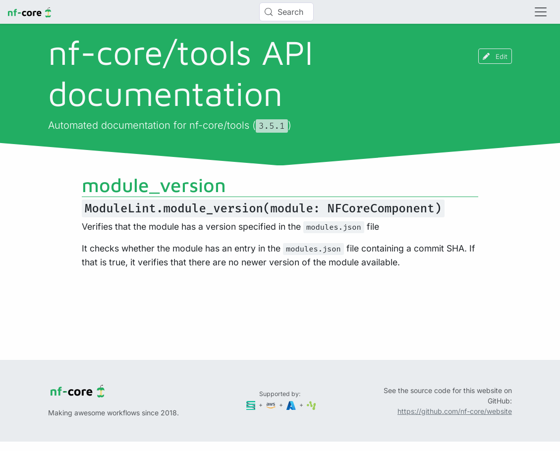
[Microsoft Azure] (291, 404)
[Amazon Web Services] (271, 404)
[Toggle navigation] (540, 11)
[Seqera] (251, 404)
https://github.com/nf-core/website (454, 411)
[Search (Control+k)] (286, 11)
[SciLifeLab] (311, 404)
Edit (495, 56)
